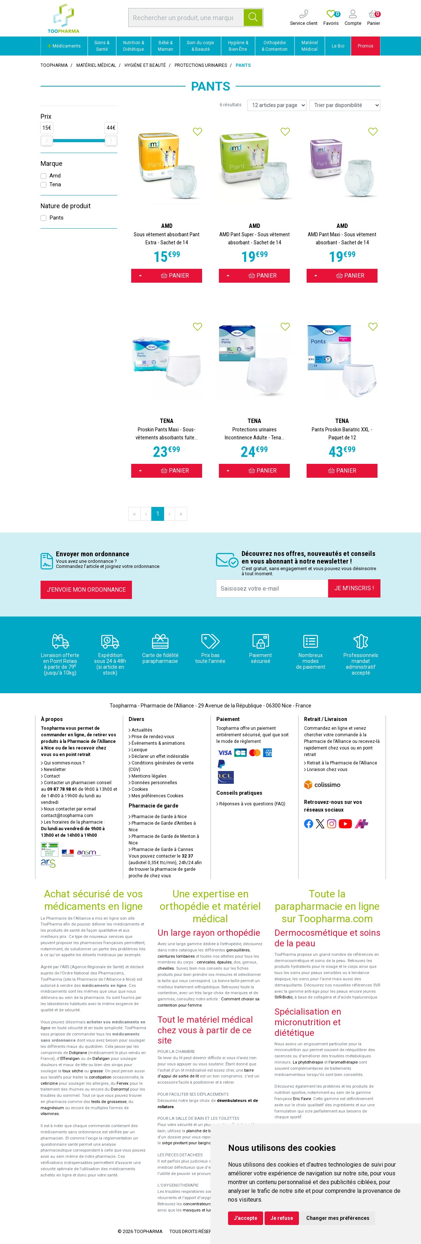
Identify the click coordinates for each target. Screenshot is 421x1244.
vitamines (50, 1113)
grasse (96, 1071)
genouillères (238, 950)
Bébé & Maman (165, 46)
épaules (224, 962)
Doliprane (78, 1052)
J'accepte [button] (245, 1218)
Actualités (140, 730)
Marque (51, 163)
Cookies (138, 789)
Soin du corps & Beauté (200, 46)
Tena (55, 184)
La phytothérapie (308, 1062)
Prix (46, 116)
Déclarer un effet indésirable (159, 756)
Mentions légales (148, 776)
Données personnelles (153, 782)
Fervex (123, 1083)
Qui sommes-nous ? (62, 763)
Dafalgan (101, 1058)
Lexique (138, 749)
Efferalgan (70, 1058)
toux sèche (72, 1071)
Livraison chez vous (326, 769)
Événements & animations (157, 743)
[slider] (47, 141)
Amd (55, 175)
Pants (56, 217)
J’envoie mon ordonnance (86, 589)
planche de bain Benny (207, 1131)
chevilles (166, 968)
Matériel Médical (309, 46)
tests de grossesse (108, 1101)
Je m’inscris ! (354, 588)
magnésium (52, 1108)
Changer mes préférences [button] (337, 1218)
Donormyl (120, 1089)
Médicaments (64, 46)
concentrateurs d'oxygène (207, 1204)
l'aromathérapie (343, 1062)
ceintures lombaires (176, 956)
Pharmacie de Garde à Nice (158, 816)
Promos (365, 46)
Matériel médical (96, 65)
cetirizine (49, 1083)
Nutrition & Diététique (133, 46)
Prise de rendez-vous (151, 736)
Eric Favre (302, 1098)
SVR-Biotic (283, 997)
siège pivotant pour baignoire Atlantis (196, 1143)
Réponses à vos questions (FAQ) (250, 803)
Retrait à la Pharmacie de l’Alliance (340, 763)
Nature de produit (66, 206)
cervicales (206, 962)
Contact (50, 776)
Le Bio (338, 46)
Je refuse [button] (281, 1218)
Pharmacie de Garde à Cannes (161, 849)
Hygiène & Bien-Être (238, 46)
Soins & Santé (101, 46)
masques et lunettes (202, 1210)
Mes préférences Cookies (156, 795)
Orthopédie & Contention (275, 46)
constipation (100, 1077)
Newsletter (53, 769)
